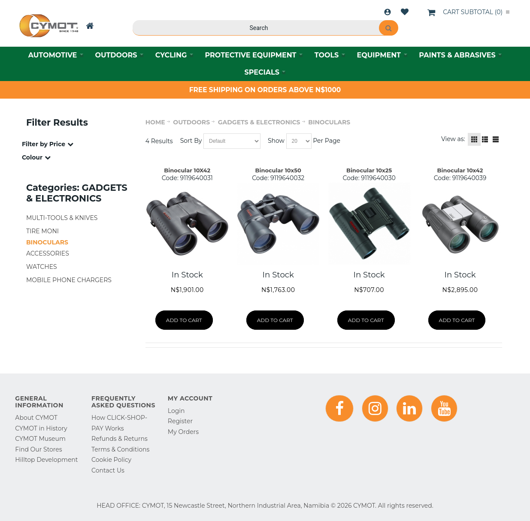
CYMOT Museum (40, 439)
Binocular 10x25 (369, 170)
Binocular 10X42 (187, 170)
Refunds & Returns (119, 439)
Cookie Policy (111, 460)
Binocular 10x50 (278, 170)
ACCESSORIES (47, 253)
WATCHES (41, 267)
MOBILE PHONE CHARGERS (69, 280)
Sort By (191, 141)
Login (387, 12)
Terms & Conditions (120, 449)
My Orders (183, 432)
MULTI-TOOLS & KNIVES (62, 218)
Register (180, 421)
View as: (453, 139)
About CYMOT (36, 418)
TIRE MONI (42, 231)
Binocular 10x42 (460, 170)
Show (276, 141)
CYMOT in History (41, 428)
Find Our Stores (38, 449)
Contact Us (107, 470)
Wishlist (404, 12)
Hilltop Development (46, 460)
